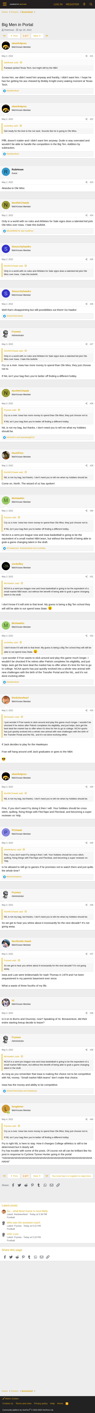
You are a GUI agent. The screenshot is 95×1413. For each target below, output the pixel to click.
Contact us (7, 1403)
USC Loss (13, 1233)
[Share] (86, 56)
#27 (91, 344)
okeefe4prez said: (13, 849)
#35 (91, 843)
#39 (91, 1050)
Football (11, 1217)
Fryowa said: (10, 410)
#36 (91, 905)
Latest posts (10, 1205)
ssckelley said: (11, 126)
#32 (91, 636)
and (19, 231)
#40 (91, 1119)
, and (26, 548)
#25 (91, 259)
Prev (14, 35)
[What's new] (84, 4)
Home (60, 1403)
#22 (91, 119)
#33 (91, 710)
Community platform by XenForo (28, 1410)
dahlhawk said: (11, 62)
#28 (91, 403)
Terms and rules (23, 1403)
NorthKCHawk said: (13, 266)
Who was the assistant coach (23, 1222)
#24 (91, 215)
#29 (91, 465)
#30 (91, 511)
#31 (91, 576)
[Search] (91, 4)
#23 (91, 182)
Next (37, 35)
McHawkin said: (12, 583)
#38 (91, 1013)
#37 (91, 954)
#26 (91, 304)
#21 (91, 56)
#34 (91, 787)
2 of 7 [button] (26, 35)
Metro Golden (10, 1398)
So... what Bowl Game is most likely (27, 1211)
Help (52, 1403)
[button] (5, 4)
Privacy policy (41, 1403)
